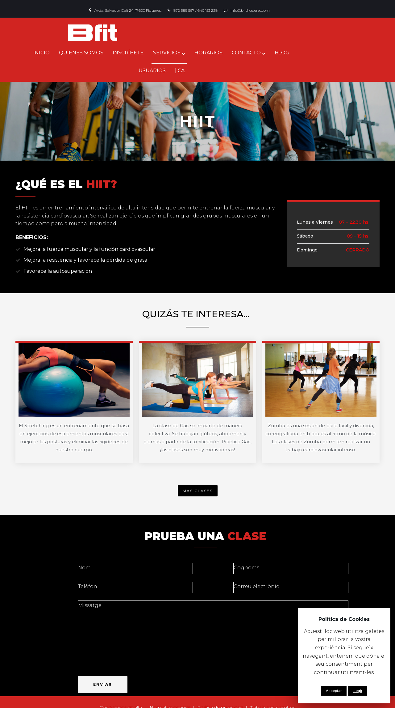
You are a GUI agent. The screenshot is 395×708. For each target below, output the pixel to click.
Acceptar (334, 691)
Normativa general (169, 689)
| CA (348, 53)
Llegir (357, 691)
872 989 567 (183, 10)
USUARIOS (321, 53)
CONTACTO (254, 53)
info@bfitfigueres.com (250, 10)
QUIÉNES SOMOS (90, 53)
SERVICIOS (175, 53)
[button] (198, 472)
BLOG (290, 53)
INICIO (50, 53)
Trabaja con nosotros (272, 689)
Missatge (213, 613)
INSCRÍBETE (136, 53)
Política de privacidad (220, 689)
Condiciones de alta (121, 689)
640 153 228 (208, 10)
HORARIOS (217, 53)
